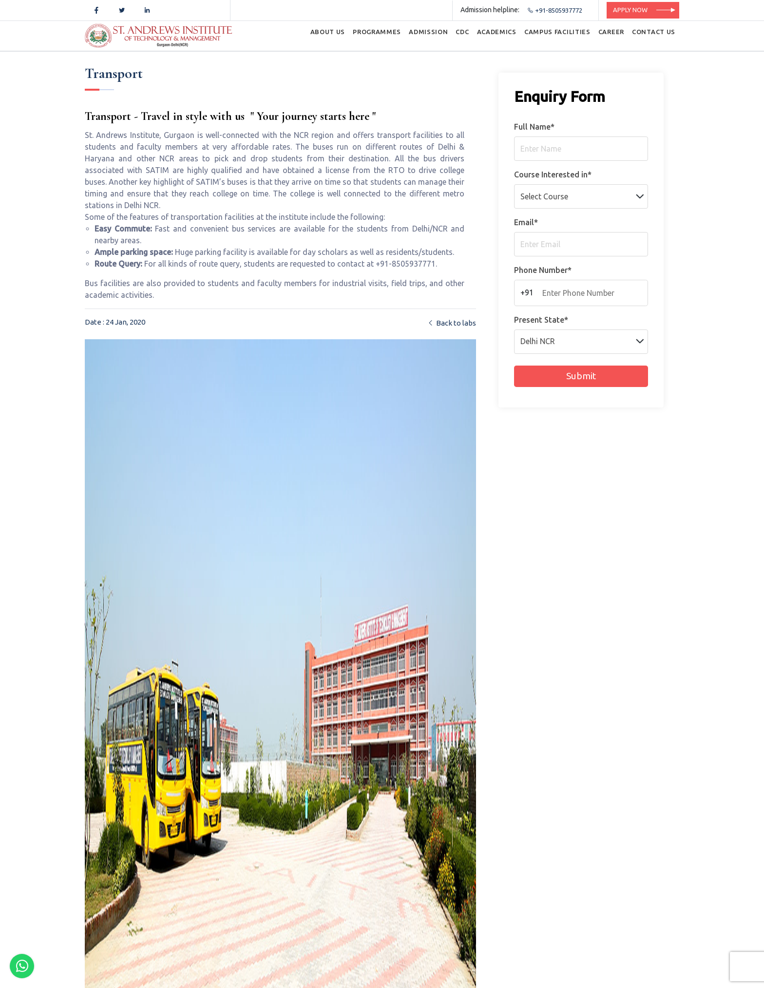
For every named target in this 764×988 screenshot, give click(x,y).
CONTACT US (653, 31)
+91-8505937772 (554, 10)
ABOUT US (327, 31)
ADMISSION (428, 31)
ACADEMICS (496, 31)
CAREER (611, 31)
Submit (581, 375)
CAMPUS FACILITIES (557, 31)
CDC (462, 31)
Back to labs (451, 323)
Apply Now (630, 9)
